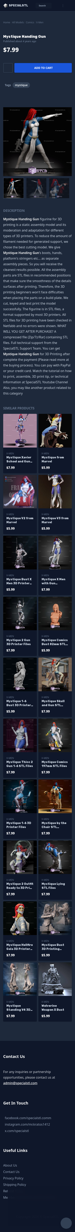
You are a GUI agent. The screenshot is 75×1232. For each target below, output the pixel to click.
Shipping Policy (14, 1184)
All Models (18, 22)
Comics (30, 22)
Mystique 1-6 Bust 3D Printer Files (18, 703)
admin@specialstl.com (20, 1083)
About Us (10, 1165)
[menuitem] (13, 188)
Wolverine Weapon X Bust (53, 1008)
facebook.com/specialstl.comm (28, 1118)
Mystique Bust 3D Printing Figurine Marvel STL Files (54, 947)
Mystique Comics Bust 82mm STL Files (55, 642)
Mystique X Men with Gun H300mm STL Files (53, 581)
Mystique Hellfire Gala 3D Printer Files (19, 947)
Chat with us (31, 1209)
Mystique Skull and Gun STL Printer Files (53, 703)
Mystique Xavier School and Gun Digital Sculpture (18, 460)
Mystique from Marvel (53, 459)
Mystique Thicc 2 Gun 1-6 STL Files (19, 764)
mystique (21, 85)
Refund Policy (13, 1191)
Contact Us (11, 1172)
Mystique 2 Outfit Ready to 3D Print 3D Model (19, 886)
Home (6, 22)
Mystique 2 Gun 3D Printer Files (18, 642)
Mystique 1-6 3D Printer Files (18, 825)
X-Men (39, 22)
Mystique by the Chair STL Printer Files (54, 825)
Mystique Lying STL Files (53, 886)
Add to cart (43, 68)
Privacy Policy (13, 1178)
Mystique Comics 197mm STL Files (55, 764)
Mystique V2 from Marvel (19, 520)
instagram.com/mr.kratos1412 (27, 1124)
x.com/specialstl (17, 1131)
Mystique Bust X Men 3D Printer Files (19, 581)
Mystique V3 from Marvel (55, 520)
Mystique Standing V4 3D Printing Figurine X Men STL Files (19, 1008)
